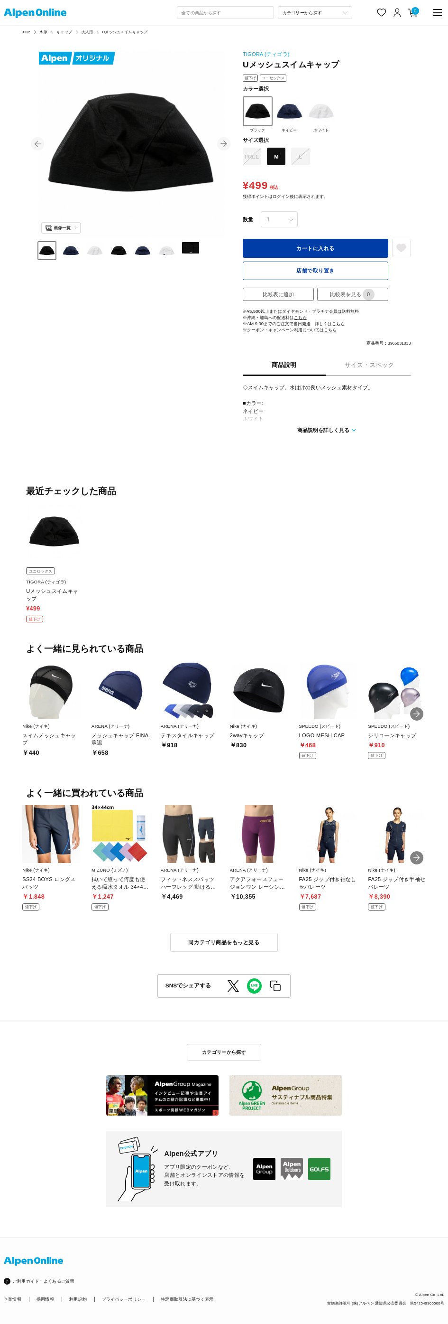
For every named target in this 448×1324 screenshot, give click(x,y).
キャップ (64, 32)
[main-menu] (437, 12)
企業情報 (12, 1299)
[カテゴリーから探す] (315, 12)
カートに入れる (315, 248)
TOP (26, 32)
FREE (252, 157)
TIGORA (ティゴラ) (266, 54)
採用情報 (45, 1299)
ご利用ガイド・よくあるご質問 (43, 1281)
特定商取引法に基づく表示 (187, 1299)
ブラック (258, 114)
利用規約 (78, 1299)
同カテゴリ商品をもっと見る (223, 942)
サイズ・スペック (369, 365)
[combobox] (225, 12)
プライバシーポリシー (124, 1299)
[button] (37, 143)
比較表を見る (352, 294)
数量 (248, 219)
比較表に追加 (278, 294)
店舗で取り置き (315, 270)
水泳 (43, 32)
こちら (300, 317)
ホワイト (321, 114)
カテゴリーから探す (224, 1052)
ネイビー (289, 114)
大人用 (87, 32)
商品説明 (284, 365)
